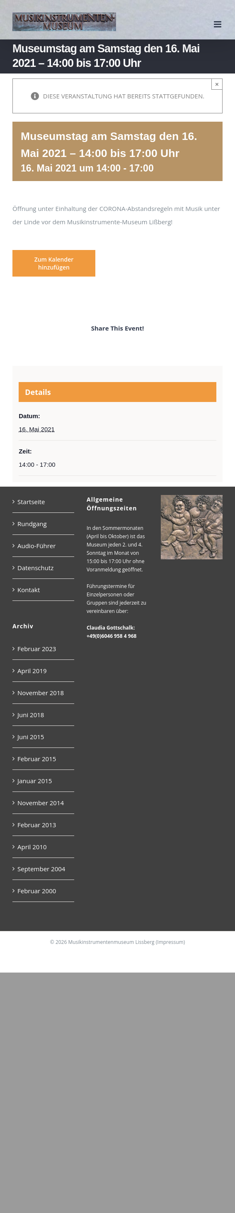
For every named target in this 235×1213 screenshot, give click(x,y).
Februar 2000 (36, 891)
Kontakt (28, 590)
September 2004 (41, 869)
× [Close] (217, 84)
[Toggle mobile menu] (218, 24)
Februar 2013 (36, 825)
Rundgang (32, 524)
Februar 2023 (36, 648)
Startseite (31, 501)
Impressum (170, 942)
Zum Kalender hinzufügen (54, 263)
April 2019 (32, 671)
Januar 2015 (34, 781)
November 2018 (40, 693)
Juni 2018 (30, 715)
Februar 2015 (36, 759)
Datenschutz (35, 568)
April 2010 (32, 847)
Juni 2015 (30, 737)
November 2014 (40, 803)
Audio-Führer (36, 546)
